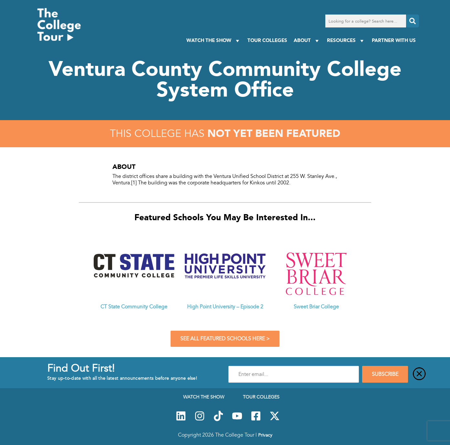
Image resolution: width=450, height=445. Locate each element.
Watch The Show (213, 40)
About (307, 40)
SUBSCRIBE (385, 374)
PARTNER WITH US (394, 40)
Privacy (265, 435)
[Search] (412, 21)
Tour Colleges (267, 40)
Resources (346, 40)
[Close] (419, 374)
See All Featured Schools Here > (225, 339)
